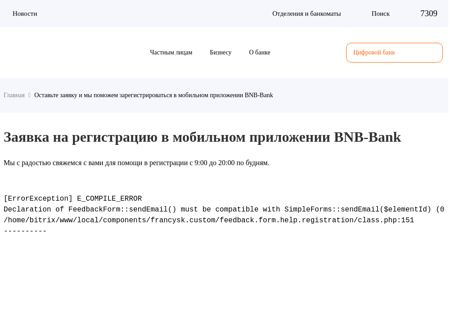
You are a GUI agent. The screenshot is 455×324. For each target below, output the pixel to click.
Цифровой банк (394, 53)
